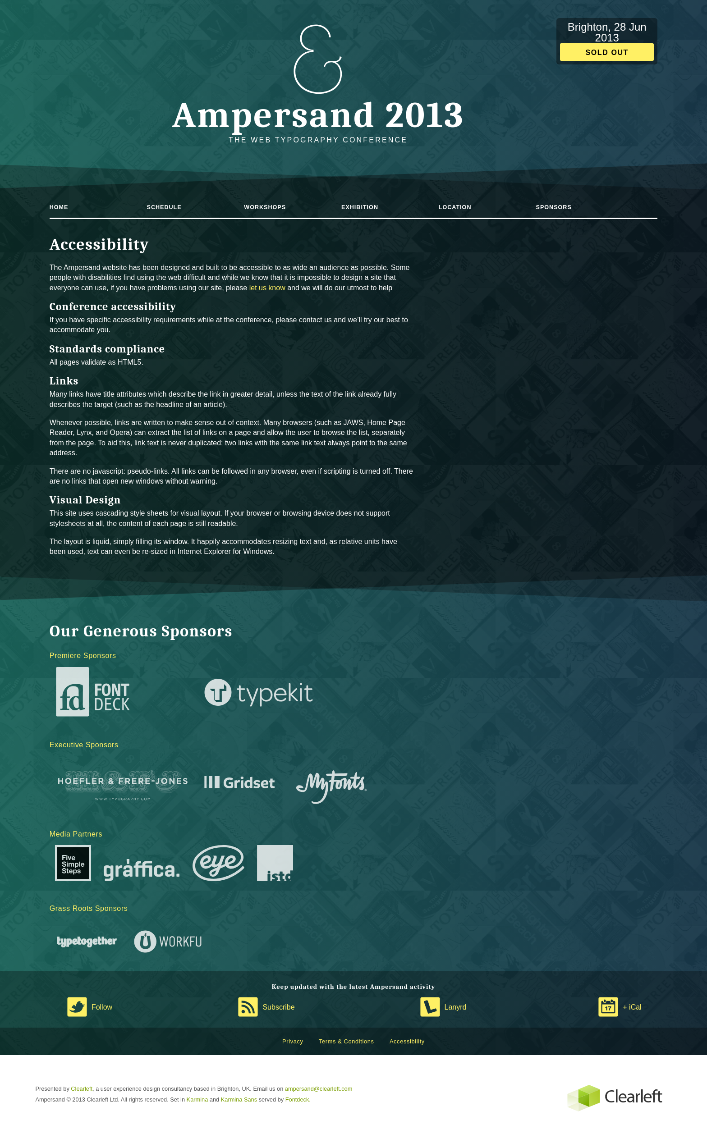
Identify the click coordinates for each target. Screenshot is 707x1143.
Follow (102, 1007)
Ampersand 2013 (318, 115)
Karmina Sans (239, 1099)
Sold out (607, 52)
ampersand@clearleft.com (319, 1088)
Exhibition (359, 207)
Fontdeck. (298, 1099)
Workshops (265, 207)
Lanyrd (456, 1007)
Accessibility (407, 1041)
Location (455, 207)
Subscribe (278, 1007)
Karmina (197, 1099)
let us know (267, 288)
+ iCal (632, 1007)
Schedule (164, 207)
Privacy (292, 1041)
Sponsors (554, 207)
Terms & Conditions (346, 1041)
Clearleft (81, 1088)
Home (59, 207)
